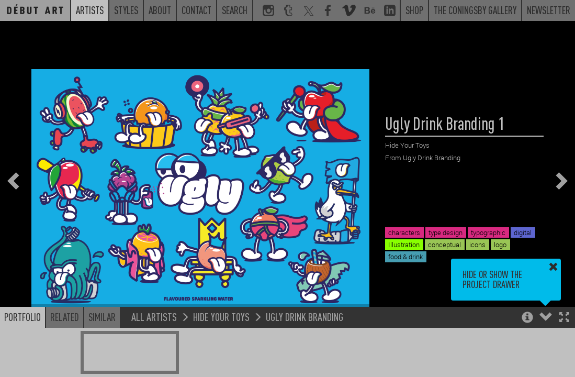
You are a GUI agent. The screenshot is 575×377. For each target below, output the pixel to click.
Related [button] (64, 317)
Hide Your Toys (221, 316)
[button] (564, 318)
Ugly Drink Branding (304, 316)
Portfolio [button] (22, 317)
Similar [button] (102, 317)
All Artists (154, 316)
